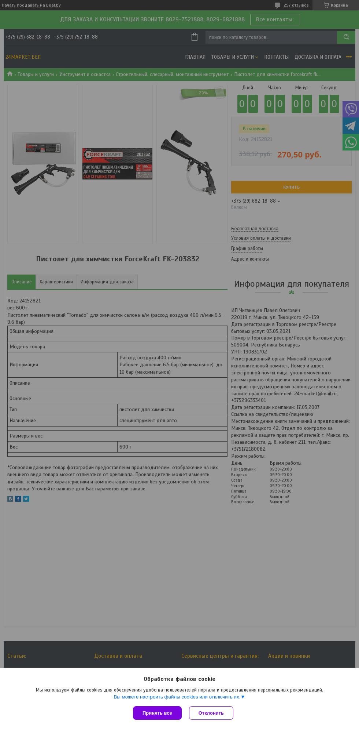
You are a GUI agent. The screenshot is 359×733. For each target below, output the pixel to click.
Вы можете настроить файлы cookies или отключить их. (177, 697)
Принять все (157, 713)
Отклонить (211, 713)
